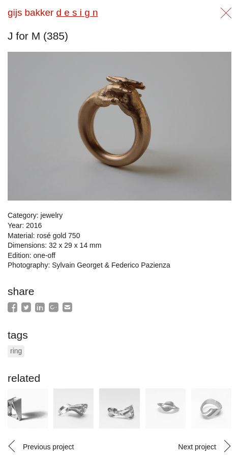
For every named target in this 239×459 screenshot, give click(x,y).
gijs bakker (53, 12)
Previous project (48, 447)
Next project (197, 447)
